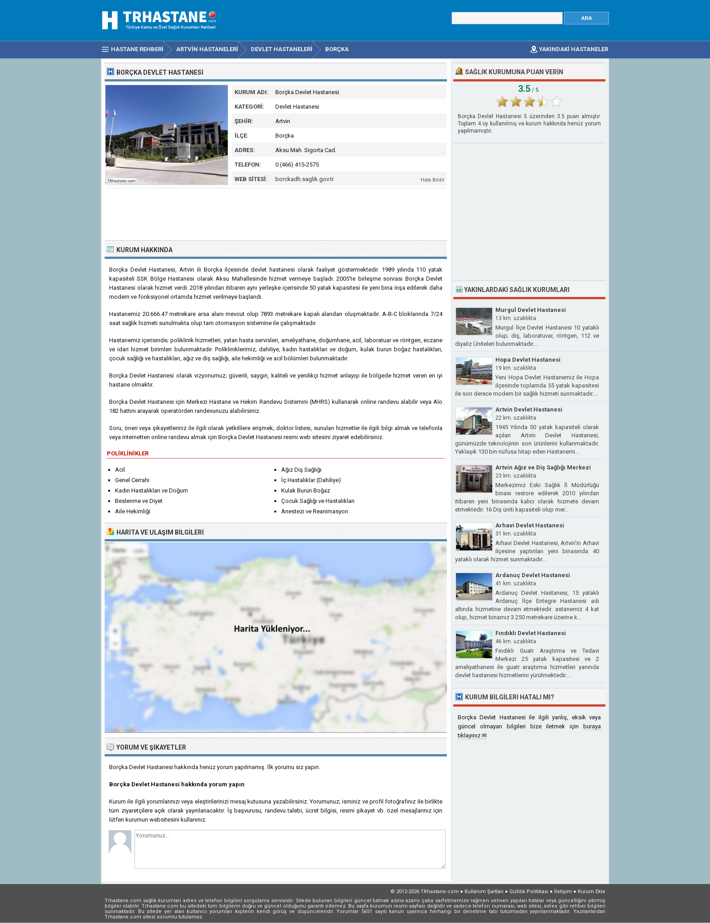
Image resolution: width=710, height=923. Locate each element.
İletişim (563, 891)
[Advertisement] (276, 213)
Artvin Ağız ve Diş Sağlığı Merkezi (543, 467)
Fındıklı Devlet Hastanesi (530, 633)
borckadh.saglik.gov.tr (304, 179)
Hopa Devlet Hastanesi (528, 359)
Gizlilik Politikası (528, 891)
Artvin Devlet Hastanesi (528, 409)
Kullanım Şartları (484, 891)
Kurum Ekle (591, 891)
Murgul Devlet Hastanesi (530, 309)
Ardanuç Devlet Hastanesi (532, 575)
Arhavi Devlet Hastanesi (529, 525)
